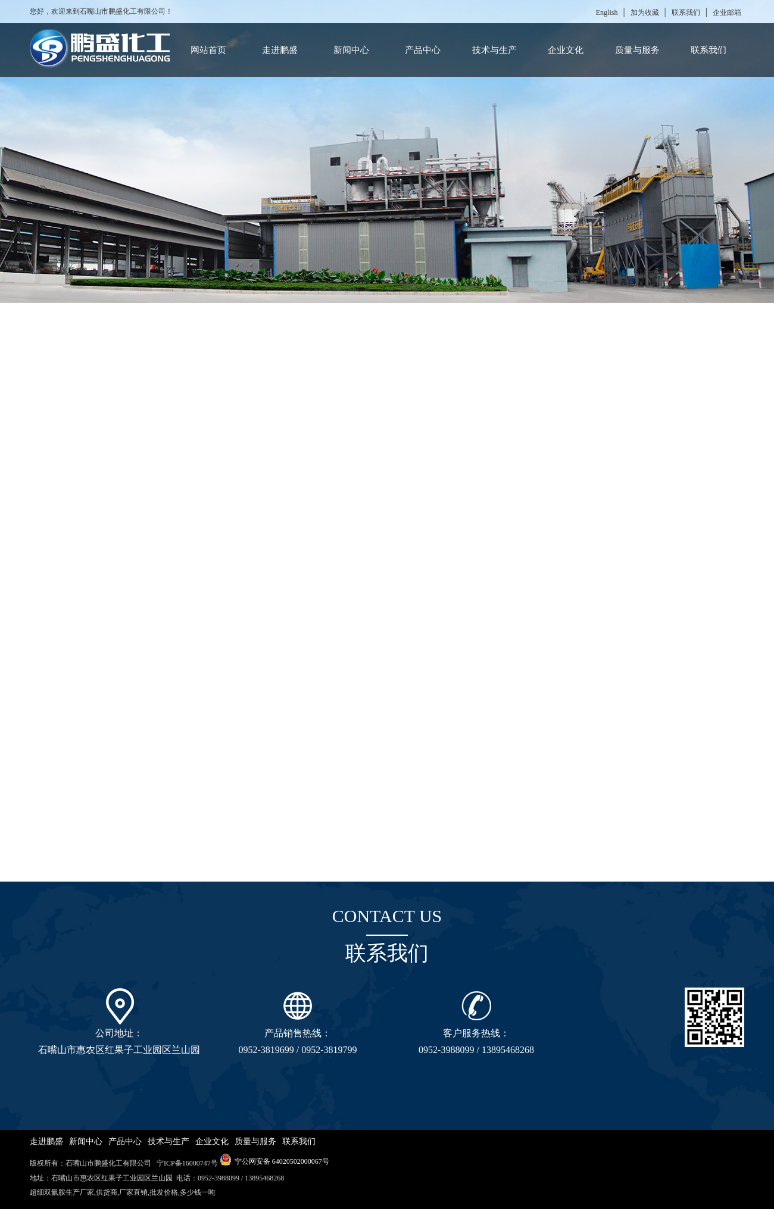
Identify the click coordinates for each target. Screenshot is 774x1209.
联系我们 (686, 12)
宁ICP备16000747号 (186, 1163)
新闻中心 (351, 50)
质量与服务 (637, 50)
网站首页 (208, 50)
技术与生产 (494, 50)
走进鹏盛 (280, 50)
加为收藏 (645, 12)
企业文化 (565, 50)
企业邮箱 (727, 12)
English (607, 12)
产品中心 (423, 50)
